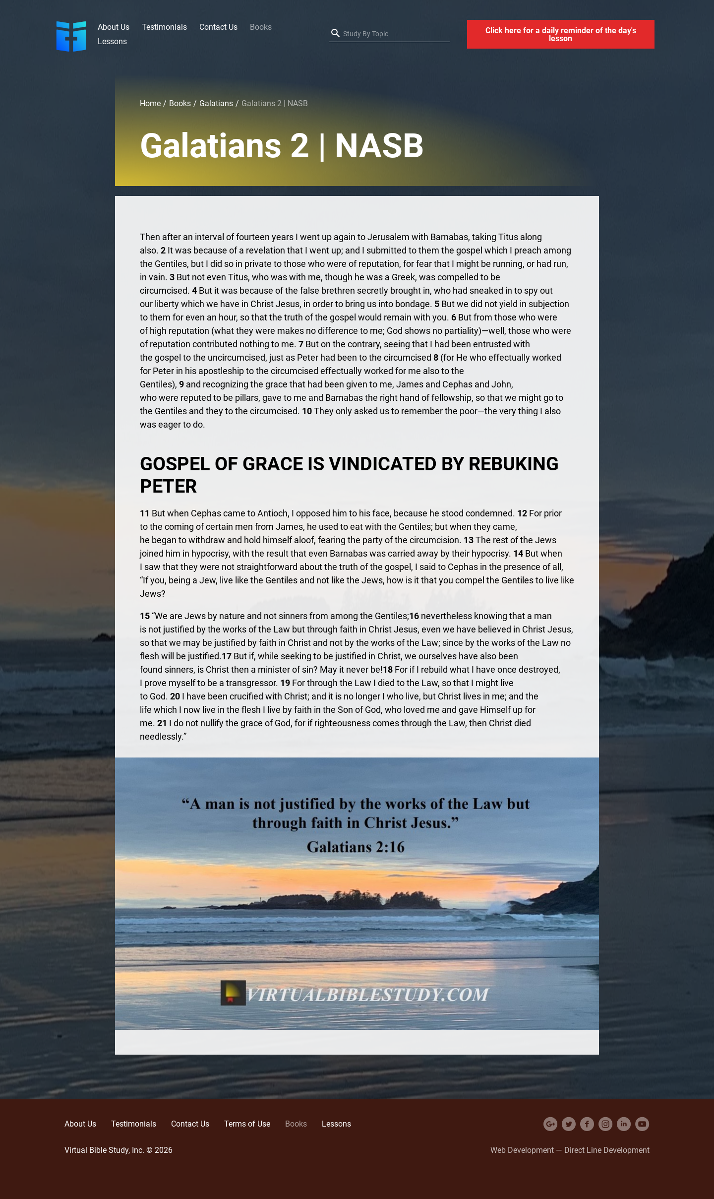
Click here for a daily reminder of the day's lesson (560, 34)
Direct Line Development (607, 1149)
